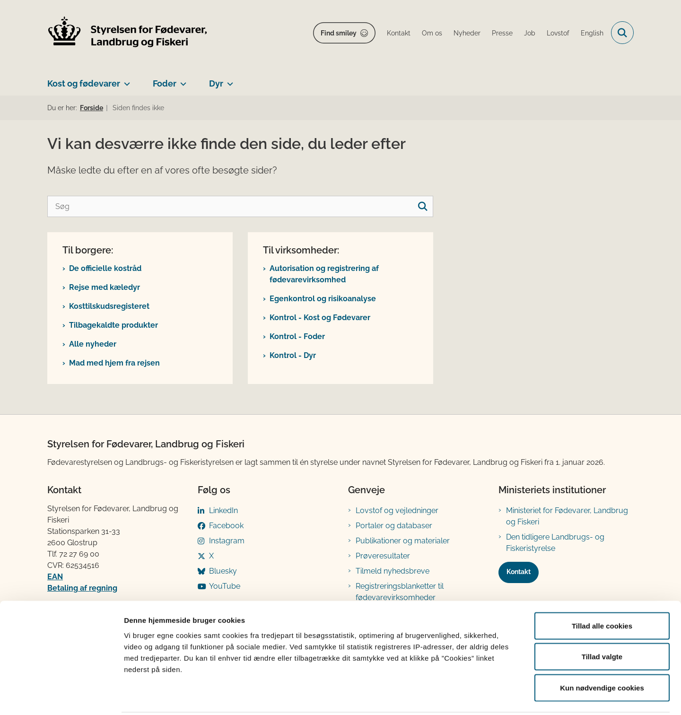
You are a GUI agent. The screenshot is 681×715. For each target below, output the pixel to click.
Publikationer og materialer (403, 540)
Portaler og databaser (394, 525)
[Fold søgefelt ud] (622, 32)
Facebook (226, 525)
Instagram (226, 540)
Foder (164, 83)
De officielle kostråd (105, 268)
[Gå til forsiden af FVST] (127, 33)
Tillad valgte (602, 622)
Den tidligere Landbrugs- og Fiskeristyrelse (555, 542)
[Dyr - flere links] (228, 80)
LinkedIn (223, 510)
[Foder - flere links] (181, 80)
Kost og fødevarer (83, 83)
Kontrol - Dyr (293, 355)
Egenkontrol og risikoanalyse (323, 298)
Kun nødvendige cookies (602, 653)
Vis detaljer (491, 696)
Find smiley (339, 33)
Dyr (216, 83)
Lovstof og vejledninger (397, 510)
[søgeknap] (422, 206)
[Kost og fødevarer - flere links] (125, 80)
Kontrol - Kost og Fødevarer (320, 317)
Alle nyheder (92, 344)
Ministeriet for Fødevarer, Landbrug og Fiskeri (567, 516)
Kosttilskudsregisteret (109, 306)
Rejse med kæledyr (104, 287)
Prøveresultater (383, 555)
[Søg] (240, 206)
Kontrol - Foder (297, 336)
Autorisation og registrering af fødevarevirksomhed (324, 274)
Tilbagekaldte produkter (113, 325)
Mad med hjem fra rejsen (114, 362)
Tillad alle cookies (602, 591)
